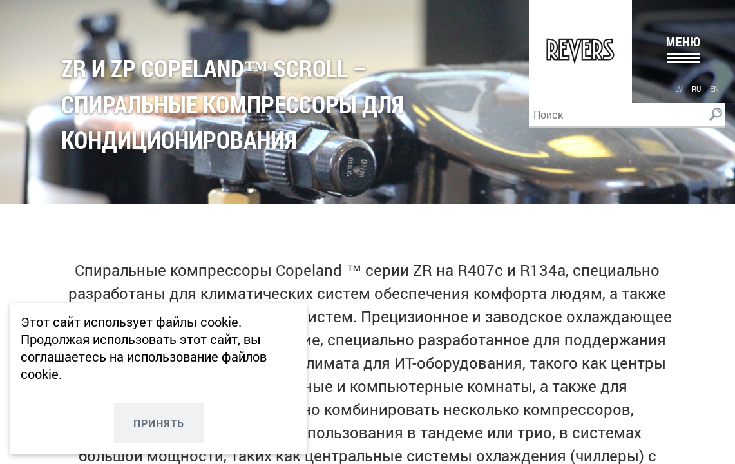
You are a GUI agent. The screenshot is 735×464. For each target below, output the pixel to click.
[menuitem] (679, 88)
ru (696, 88)
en (714, 88)
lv (679, 88)
